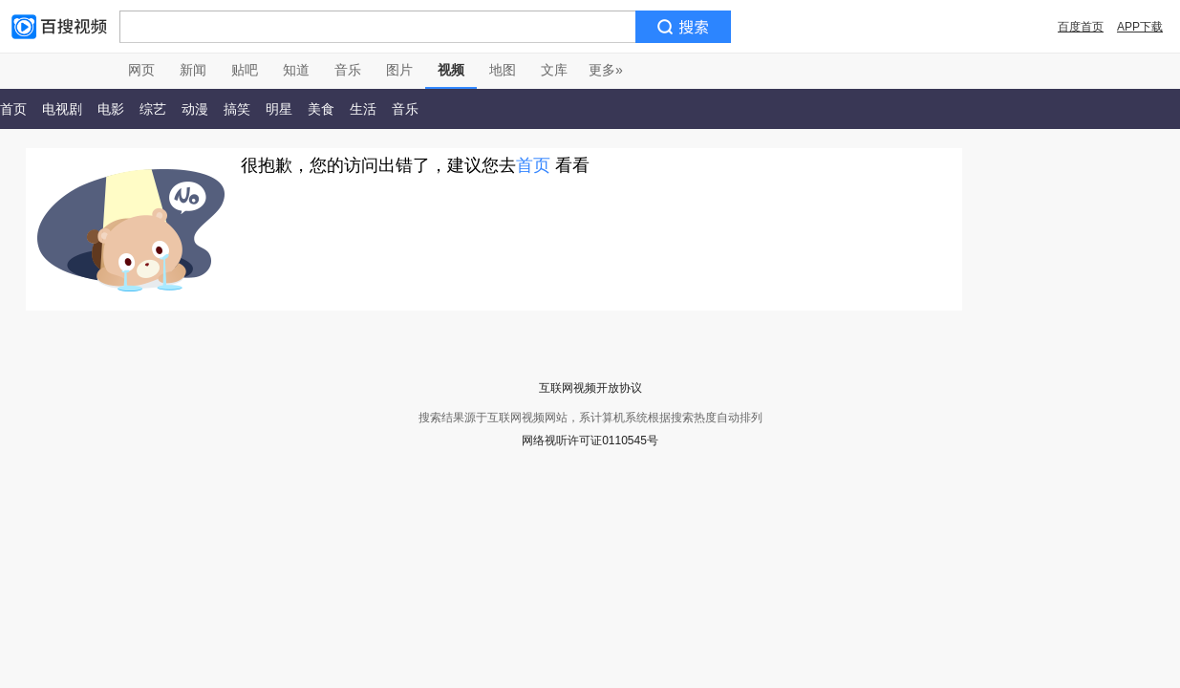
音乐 (347, 69)
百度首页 (1081, 26)
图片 (399, 69)
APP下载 (1140, 26)
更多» (606, 69)
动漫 (195, 109)
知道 (296, 69)
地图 (502, 69)
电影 (110, 109)
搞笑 (237, 109)
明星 (279, 109)
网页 (141, 69)
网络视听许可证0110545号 (590, 440)
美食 (321, 109)
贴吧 (244, 69)
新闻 (193, 69)
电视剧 (62, 109)
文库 (554, 69)
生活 (363, 109)
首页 (533, 165)
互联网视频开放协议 (590, 388)
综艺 (152, 109)
